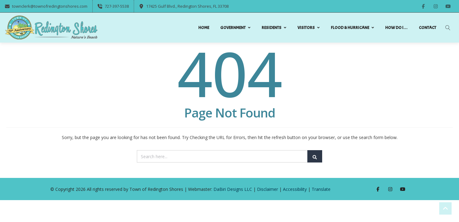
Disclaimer (267, 189)
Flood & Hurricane (352, 27)
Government (235, 27)
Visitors (308, 27)
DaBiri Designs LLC (232, 189)
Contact (427, 27)
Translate (321, 189)
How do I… (396, 27)
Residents (274, 27)
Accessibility (295, 189)
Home (203, 27)
